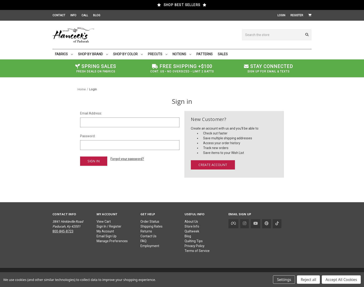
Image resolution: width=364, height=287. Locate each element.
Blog (188, 236)
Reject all (308, 279)
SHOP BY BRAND (93, 54)
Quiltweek (192, 231)
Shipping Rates (151, 226)
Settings (284, 279)
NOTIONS (181, 54)
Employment (149, 246)
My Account (105, 231)
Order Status (149, 221)
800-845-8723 (62, 231)
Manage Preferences (112, 241)
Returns (146, 231)
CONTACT (58, 15)
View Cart (104, 221)
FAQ (143, 241)
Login (281, 15)
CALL (84, 15)
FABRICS (64, 54)
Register (296, 15)
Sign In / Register (109, 226)
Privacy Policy (195, 246)
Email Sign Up (107, 236)
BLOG (96, 15)
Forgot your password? (127, 159)
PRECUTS (157, 54)
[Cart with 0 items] (310, 15)
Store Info (192, 226)
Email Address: (91, 113)
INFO (73, 15)
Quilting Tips (194, 241)
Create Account (212, 165)
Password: (87, 136)
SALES (223, 54)
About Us (191, 221)
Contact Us (148, 236)
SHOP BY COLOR (128, 54)
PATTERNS (204, 54)
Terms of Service (197, 251)
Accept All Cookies (341, 279)
